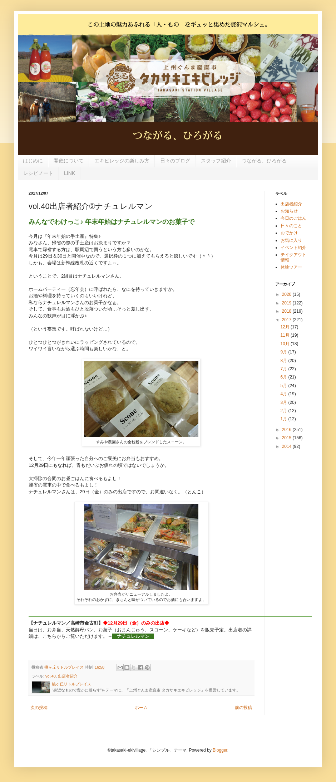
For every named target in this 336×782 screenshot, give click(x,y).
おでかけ (289, 232)
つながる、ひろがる (264, 160)
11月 (285, 335)
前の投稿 (243, 707)
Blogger (220, 750)
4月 (284, 393)
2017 (287, 319)
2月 (284, 410)
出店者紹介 (68, 676)
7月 (284, 368)
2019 (287, 303)
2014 (287, 446)
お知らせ (289, 211)
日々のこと (291, 225)
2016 (287, 429)
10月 (285, 343)
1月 (284, 418)
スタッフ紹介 (216, 160)
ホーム (141, 707)
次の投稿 (39, 707)
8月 (284, 360)
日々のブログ (175, 160)
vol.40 (50, 676)
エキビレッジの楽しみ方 (121, 160)
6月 (284, 377)
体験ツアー (291, 267)
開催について (69, 160)
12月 (285, 326)
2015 (287, 437)
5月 (284, 385)
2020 (287, 294)
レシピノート (38, 173)
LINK (69, 173)
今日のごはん (293, 218)
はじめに (33, 160)
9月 (284, 352)
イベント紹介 (293, 247)
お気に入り (291, 240)
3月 (284, 402)
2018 (287, 311)
